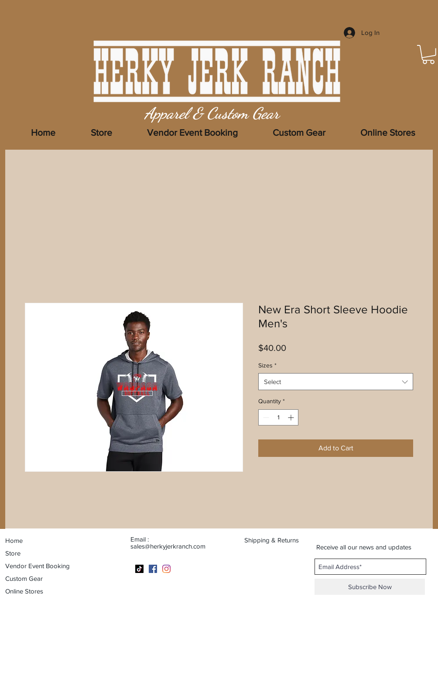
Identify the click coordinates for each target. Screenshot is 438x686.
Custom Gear (24, 578)
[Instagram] (166, 569)
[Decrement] (265, 417)
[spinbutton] (278, 417)
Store (13, 553)
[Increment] (291, 417)
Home (14, 540)
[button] (388, 132)
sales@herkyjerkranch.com (167, 546)
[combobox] (335, 381)
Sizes (267, 365)
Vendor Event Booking (37, 565)
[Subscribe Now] (370, 587)
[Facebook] (153, 569)
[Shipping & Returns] (277, 540)
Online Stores (24, 591)
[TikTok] (139, 569)
